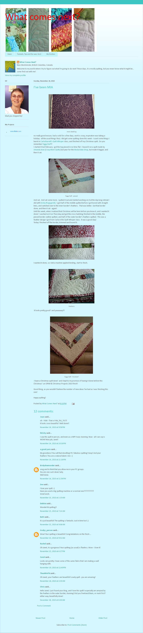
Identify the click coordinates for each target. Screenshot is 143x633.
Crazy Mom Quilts (52, 150)
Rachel (43, 544)
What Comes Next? (28, 62)
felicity (43, 433)
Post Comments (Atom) (77, 625)
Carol (42, 557)
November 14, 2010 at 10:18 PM (53, 443)
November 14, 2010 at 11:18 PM (53, 460)
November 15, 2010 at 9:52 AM (52, 538)
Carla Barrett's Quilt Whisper (52, 141)
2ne (41, 485)
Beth (42, 517)
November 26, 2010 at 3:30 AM (52, 581)
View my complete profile (15, 75)
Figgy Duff (47, 144)
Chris (42, 587)
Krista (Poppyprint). (48, 203)
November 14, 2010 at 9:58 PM (52, 427)
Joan (42, 417)
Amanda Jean (39, 150)
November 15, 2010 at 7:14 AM (52, 511)
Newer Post (40, 618)
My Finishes (50, 54)
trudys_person (46, 530)
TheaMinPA (45, 573)
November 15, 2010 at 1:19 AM (52, 498)
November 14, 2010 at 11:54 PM (53, 479)
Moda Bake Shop (81, 150)
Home (10, 54)
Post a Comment (44, 606)
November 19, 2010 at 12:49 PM (53, 568)
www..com (15, 131)
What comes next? (42, 17)
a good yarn (45, 449)
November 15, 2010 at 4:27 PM (52, 551)
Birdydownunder (47, 466)
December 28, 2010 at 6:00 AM (52, 600)
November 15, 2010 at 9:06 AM (52, 525)
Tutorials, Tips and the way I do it (29, 54)
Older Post (103, 618)
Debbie (43, 504)
